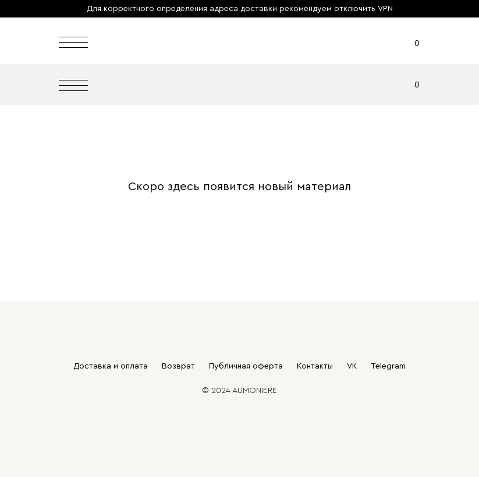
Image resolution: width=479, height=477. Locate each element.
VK (352, 366)
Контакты (315, 366)
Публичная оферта (246, 366)
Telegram (388, 366)
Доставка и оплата (110, 366)
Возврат (178, 366)
